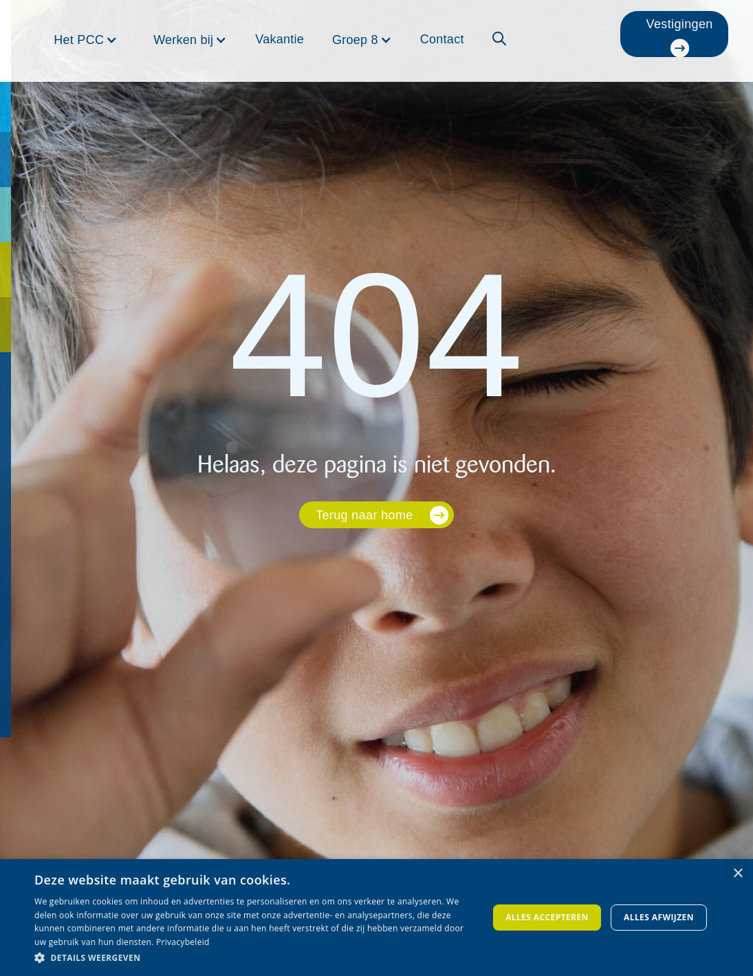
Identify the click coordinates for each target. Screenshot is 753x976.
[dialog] (376, 917)
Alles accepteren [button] (547, 917)
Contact (442, 39)
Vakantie (279, 39)
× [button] (737, 874)
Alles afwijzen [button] (659, 917)
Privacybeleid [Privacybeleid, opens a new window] (183, 942)
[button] (85, 40)
